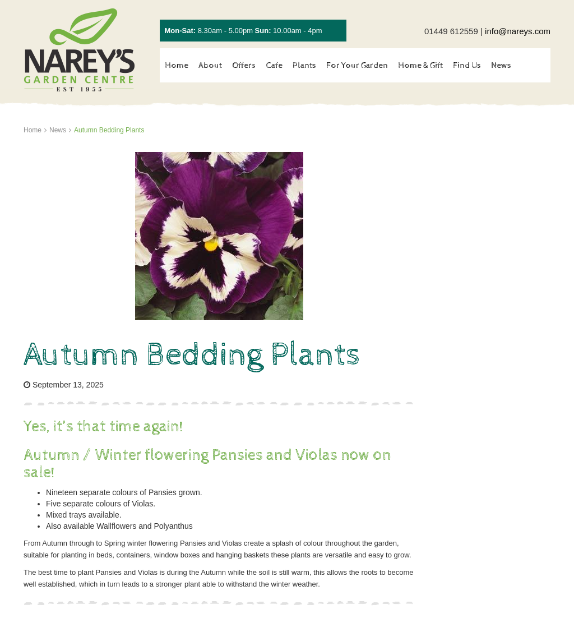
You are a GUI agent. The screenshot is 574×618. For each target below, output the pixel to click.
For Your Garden (357, 65)
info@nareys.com (517, 31)
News (501, 65)
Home (176, 65)
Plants (304, 65)
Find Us (467, 65)
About (210, 65)
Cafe (274, 65)
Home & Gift (420, 65)
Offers (244, 65)
